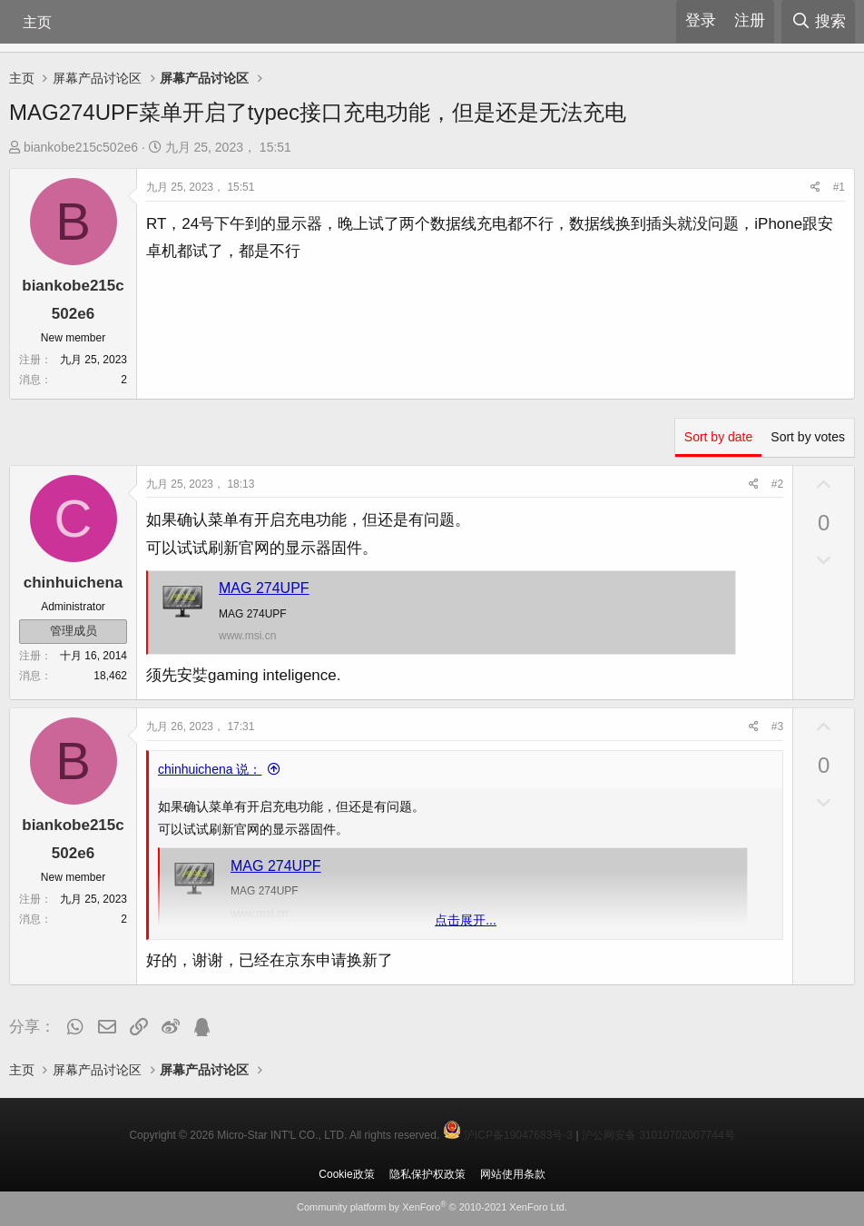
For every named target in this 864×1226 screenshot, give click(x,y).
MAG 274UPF (264, 588)
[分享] (815, 188)
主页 (37, 22)
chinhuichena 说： (209, 769)
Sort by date (718, 437)
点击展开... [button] (465, 920)
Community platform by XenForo (432, 1206)
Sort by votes (808, 437)
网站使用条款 (512, 1174)
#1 (839, 187)
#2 (777, 484)
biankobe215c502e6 (81, 147)
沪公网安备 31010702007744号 (658, 1135)
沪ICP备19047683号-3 (518, 1135)
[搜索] (818, 22)
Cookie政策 (346, 1174)
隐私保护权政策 (427, 1174)
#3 (777, 726)
